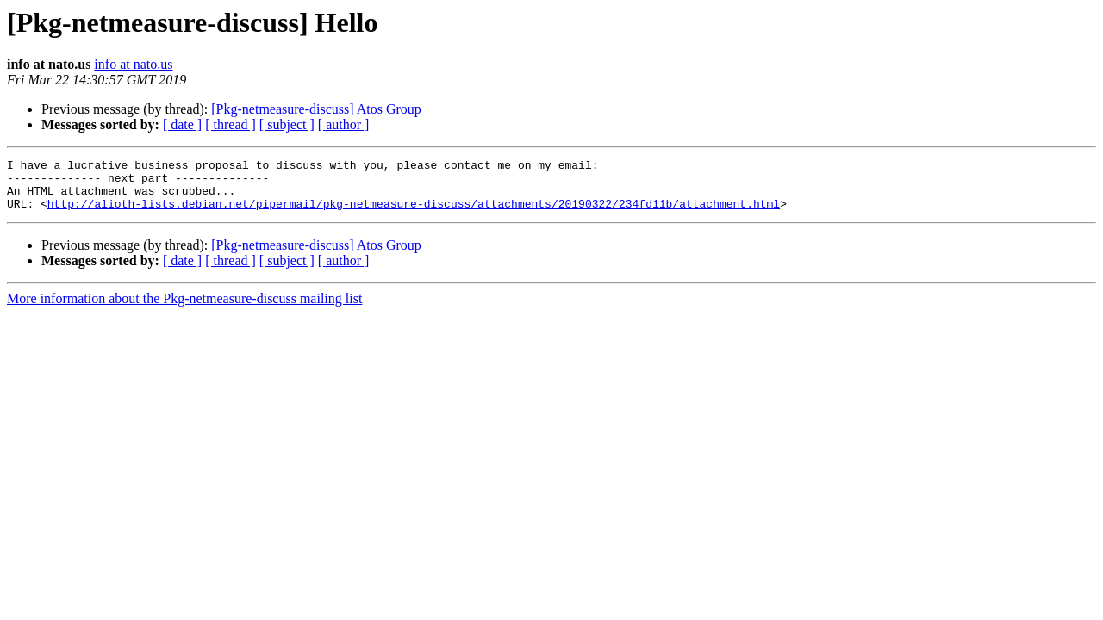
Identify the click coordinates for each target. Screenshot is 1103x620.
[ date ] (182, 124)
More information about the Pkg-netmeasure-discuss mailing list (184, 308)
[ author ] (344, 124)
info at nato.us (133, 64)
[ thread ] (230, 124)
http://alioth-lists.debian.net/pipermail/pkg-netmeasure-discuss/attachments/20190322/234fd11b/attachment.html (413, 213)
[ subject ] (287, 124)
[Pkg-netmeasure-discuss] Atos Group (316, 109)
